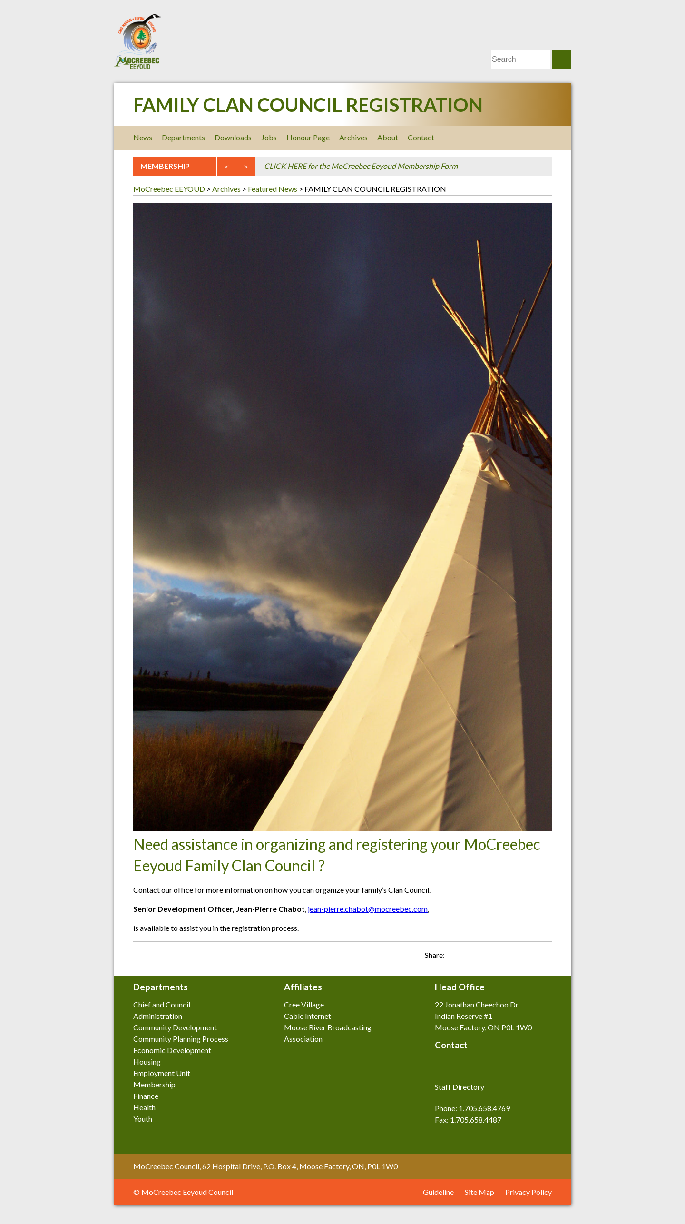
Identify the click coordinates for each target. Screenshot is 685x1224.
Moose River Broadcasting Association (328, 1033)
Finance (145, 1095)
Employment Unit (161, 1072)
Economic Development (172, 1050)
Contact (421, 137)
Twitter (503, 137)
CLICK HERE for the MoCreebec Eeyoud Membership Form (361, 165)
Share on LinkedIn (509, 951)
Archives (353, 137)
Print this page (459, 951)
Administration (157, 1015)
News (142, 137)
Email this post (476, 951)
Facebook (481, 137)
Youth (142, 1118)
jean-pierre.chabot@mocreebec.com (368, 908)
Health (144, 1107)
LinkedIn (524, 137)
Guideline (438, 1191)
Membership (154, 1084)
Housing (147, 1061)
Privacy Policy (528, 1191)
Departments (183, 137)
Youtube (546, 137)
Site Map (479, 1191)
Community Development (175, 1027)
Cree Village (304, 1004)
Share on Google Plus (526, 951)
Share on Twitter (542, 951)
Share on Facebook (492, 951)
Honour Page (308, 137)
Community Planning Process (180, 1038)
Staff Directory (459, 1086)
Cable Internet (307, 1015)
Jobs (269, 137)
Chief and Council (161, 1004)
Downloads (233, 137)
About (387, 137)
